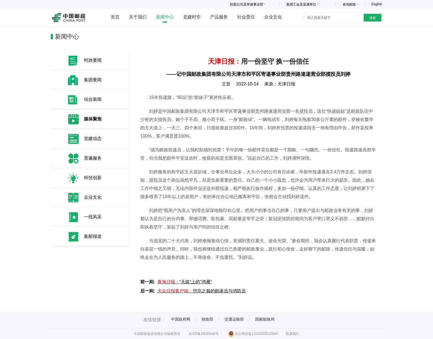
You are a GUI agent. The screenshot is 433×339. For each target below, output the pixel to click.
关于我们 (138, 17)
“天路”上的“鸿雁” (184, 281)
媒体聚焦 (93, 119)
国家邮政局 (264, 319)
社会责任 (246, 17)
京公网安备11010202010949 (252, 334)
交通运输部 (234, 319)
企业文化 (273, 17)
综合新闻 (93, 99)
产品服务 (219, 17)
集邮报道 (93, 236)
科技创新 (93, 177)
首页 (115, 17)
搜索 (372, 18)
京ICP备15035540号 (204, 334)
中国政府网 (180, 319)
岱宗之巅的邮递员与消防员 (201, 291)
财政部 (207, 319)
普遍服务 (93, 158)
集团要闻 (93, 79)
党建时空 (192, 17)
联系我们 (292, 334)
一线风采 (93, 216)
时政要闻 (93, 60)
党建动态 (93, 138)
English (376, 4)
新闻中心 (165, 17)
